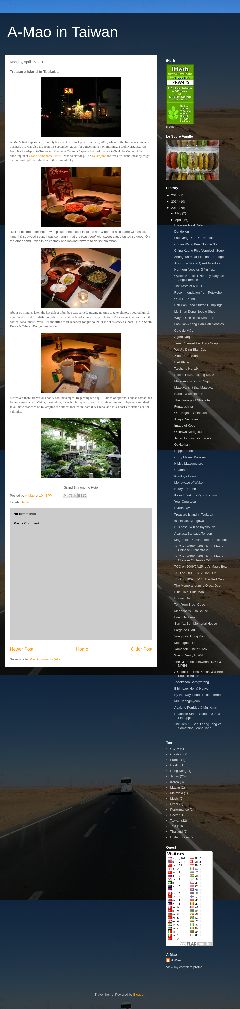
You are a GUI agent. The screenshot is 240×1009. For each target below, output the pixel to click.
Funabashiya (183, 406)
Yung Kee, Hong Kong (190, 636)
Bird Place (181, 362)
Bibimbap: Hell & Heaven (192, 688)
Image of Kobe (185, 425)
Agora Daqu (183, 337)
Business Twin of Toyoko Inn (194, 527)
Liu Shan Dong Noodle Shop (195, 311)
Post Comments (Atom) (47, 659)
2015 (175, 195)
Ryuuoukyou (183, 508)
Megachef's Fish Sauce (191, 611)
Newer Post (22, 649)
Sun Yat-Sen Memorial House (195, 623)
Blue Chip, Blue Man (189, 592)
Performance (179, 809)
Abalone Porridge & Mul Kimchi (196, 707)
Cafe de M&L (183, 330)
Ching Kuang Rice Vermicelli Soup (199, 250)
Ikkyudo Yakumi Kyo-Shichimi (195, 495)
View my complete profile (184, 967)
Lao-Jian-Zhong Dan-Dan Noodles (199, 324)
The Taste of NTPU (188, 286)
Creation (176, 754)
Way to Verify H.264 (188, 655)
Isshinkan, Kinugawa (189, 521)
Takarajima (99, 156)
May (178, 213)
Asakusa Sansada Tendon (193, 533)
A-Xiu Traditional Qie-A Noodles (197, 263)
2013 (175, 208)
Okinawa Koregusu (188, 432)
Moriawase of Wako (188, 482)
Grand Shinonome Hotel (45, 156)
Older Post (141, 649)
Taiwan (175, 820)
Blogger (139, 994)
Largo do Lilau (184, 630)
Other (174, 804)
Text (173, 826)
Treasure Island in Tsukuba (193, 514)
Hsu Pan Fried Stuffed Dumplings (198, 305)
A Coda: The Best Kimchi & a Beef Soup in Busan (199, 674)
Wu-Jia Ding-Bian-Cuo (190, 349)
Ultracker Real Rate (188, 225)
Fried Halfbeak (185, 617)
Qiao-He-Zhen (184, 299)
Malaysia (176, 793)
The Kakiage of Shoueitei (192, 400)
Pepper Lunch (184, 451)
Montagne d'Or (185, 643)
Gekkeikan (182, 444)
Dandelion (181, 231)
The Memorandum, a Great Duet (197, 585)
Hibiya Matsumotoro (188, 463)
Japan (26, 502)
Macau (175, 787)
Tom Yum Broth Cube (189, 604)
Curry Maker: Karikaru (190, 457)
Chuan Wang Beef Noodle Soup (197, 244)
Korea (174, 782)
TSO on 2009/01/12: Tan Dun (195, 573)
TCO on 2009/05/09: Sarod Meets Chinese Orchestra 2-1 (198, 548)
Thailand (176, 831)
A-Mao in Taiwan (63, 31)
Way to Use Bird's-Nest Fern (194, 318)
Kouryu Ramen (185, 489)
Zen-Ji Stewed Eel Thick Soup (196, 343)
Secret (175, 815)
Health (175, 765)
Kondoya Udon (185, 476)
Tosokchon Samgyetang (191, 682)
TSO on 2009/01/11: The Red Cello (199, 579)
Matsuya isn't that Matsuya (193, 387)
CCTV (174, 749)
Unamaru (181, 470)
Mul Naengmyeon (187, 701)
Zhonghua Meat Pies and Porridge (199, 257)
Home (82, 649)
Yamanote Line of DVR (190, 649)
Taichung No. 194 (187, 368)
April (179, 220)
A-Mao (176, 960)
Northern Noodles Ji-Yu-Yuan (195, 269)
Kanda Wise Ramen (188, 394)
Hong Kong (178, 771)
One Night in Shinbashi (191, 413)
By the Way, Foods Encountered (197, 695)
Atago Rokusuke (186, 419)
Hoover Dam (183, 598)
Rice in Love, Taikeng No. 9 (194, 375)
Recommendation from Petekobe (198, 292)
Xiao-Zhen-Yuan (186, 356)
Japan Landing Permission (193, 438)
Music (174, 798)
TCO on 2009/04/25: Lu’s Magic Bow (200, 566)
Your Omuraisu (185, 501)
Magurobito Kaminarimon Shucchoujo (201, 540)
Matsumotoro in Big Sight (192, 381)
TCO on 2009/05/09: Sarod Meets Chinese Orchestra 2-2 (198, 558)
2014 (175, 201)
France (175, 760)
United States (180, 837)
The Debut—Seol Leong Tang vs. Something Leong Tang (198, 726)
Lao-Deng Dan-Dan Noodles (194, 238)
